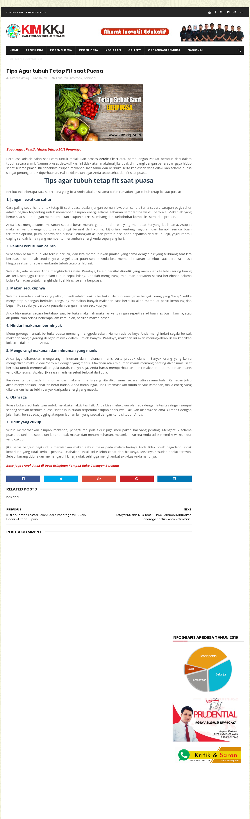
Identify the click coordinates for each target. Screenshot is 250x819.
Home (14, 54)
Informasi (76, 83)
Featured (62, 83)
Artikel (182, 470)
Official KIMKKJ (185, 758)
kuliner (218, 502)
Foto (203, 481)
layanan (183, 513)
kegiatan (113, 54)
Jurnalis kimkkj (184, 752)
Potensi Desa (61, 54)
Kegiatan (213, 491)
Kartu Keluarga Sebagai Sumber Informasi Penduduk (218, 621)
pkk (216, 524)
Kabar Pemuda (187, 491)
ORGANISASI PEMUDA (164, 54)
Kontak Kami (14, 16)
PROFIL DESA (88, 54)
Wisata (221, 545)
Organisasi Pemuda (190, 524)
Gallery (134, 54)
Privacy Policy (36, 16)
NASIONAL (195, 54)
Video (202, 545)
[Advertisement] (85, 610)
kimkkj (27, 814)
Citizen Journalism (211, 470)
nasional (90, 83)
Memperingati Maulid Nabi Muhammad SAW (216, 601)
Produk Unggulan (217, 534)
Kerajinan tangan (190, 502)
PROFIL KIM (34, 54)
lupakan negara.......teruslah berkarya (202, 589)
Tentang (183, 545)
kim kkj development (50, 814)
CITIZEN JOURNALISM (26, 63)
